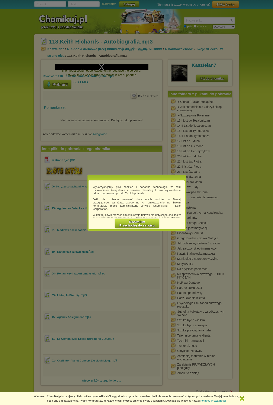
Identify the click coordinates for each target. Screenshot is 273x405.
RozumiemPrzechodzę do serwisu (137, 223)
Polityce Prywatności (213, 400)
